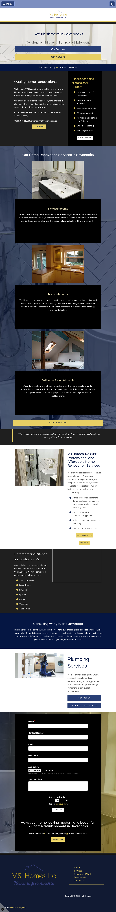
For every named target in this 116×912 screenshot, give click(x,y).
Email (30, 744)
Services (78, 871)
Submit (58, 810)
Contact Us (84, 698)
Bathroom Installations (84, 705)
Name (31, 722)
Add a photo (33, 767)
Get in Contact (84, 138)
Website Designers (17, 907)
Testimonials (80, 877)
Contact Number (36, 733)
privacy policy (61, 804)
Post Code (33, 756)
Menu (7, 4)
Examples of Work (82, 874)
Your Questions (35, 780)
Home (77, 867)
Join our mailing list (57, 799)
